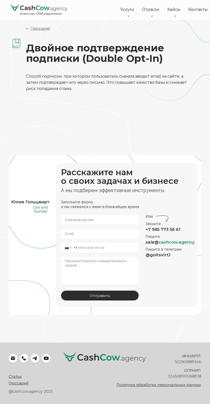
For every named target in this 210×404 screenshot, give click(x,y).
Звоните (153, 224)
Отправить (100, 295)
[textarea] (100, 270)
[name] (100, 220)
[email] (100, 234)
